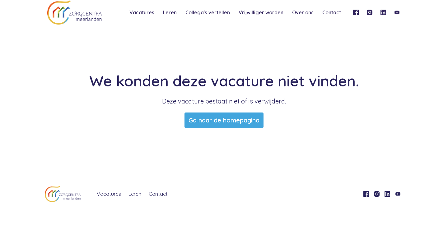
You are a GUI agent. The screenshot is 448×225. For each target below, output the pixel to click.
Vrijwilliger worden (261, 12)
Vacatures (141, 12)
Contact (331, 12)
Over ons (303, 12)
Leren (170, 12)
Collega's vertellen (207, 12)
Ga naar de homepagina (224, 120)
